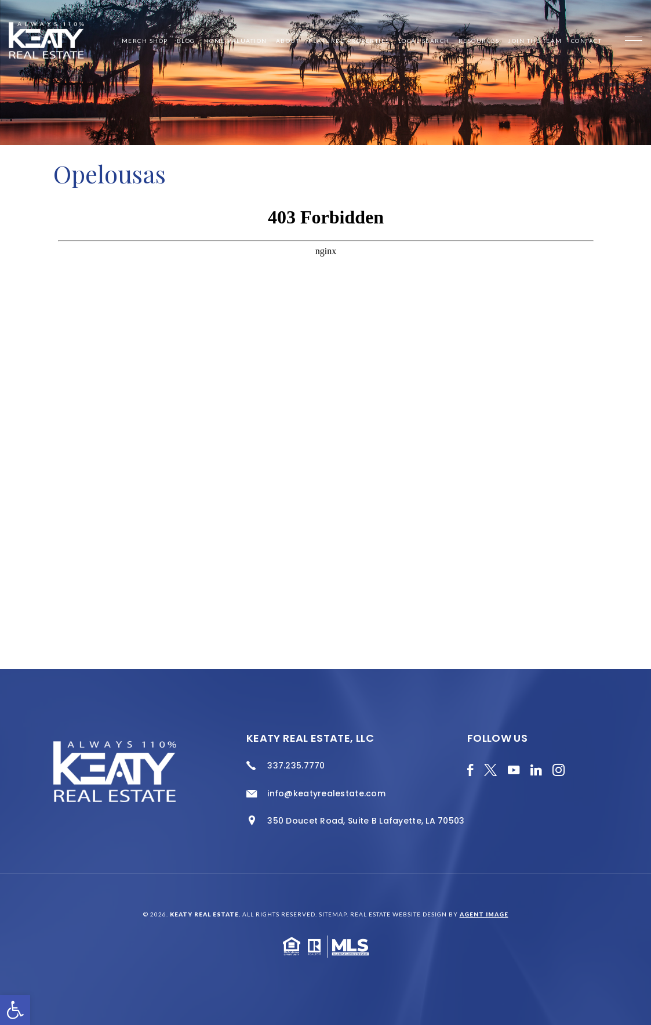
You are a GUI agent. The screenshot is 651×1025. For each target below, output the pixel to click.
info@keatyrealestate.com (326, 793)
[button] (15, 1010)
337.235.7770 (296, 765)
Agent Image (484, 914)
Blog (186, 41)
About (288, 41)
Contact (586, 41)
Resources (479, 41)
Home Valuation (235, 41)
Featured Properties (349, 41)
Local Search (424, 41)
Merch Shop (145, 41)
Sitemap (333, 914)
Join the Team (535, 41)
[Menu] (633, 40)
